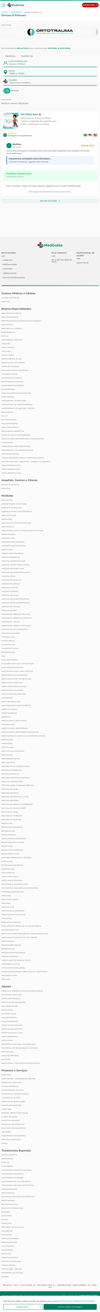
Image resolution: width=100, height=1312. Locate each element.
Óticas (4, 1143)
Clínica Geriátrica (9, 1086)
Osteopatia (6, 1216)
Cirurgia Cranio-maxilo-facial (15, 565)
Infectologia (7, 747)
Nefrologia (6, 823)
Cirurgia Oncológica (11, 580)
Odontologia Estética (12, 1029)
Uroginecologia (9, 975)
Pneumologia (7, 907)
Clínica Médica (8, 641)
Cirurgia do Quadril (11, 633)
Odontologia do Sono (12, 1033)
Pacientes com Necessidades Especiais (19, 1048)
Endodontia (7, 1010)
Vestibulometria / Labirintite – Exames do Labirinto (26, 461)
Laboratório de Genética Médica (17, 404)
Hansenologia (8, 724)
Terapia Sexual (8, 1265)
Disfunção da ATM (9, 1006)
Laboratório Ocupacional (14, 401)
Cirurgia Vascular (10, 595)
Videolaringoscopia (11, 473)
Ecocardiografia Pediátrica (14, 370)
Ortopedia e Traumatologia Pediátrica (20, 888)
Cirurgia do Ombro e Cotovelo (16, 625)
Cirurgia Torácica (9, 591)
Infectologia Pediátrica (12, 751)
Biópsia (4, 336)
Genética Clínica (9, 709)
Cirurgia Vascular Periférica (15, 599)
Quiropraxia (7, 1250)
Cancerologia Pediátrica (13, 546)
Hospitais (5, 301)
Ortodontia (7, 1040)
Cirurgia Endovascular (12, 568)
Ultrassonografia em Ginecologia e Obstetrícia (24, 971)
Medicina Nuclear (9, 789)
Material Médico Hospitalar (14, 1113)
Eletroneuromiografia (12, 385)
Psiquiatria (6, 918)
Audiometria (7, 324)
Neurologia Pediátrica (12, 850)
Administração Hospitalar (14, 504)
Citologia (5, 351)
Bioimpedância (8, 332)
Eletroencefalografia (12, 667)
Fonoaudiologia (9, 1189)
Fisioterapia (7, 1166)
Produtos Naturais (10, 1120)
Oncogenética (8, 873)
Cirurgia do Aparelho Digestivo (16, 618)
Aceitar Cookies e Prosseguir (70, 1307)
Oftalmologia (8, 869)
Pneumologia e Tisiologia (13, 914)
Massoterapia (8, 1200)
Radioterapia (7, 941)
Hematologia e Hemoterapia (14, 728)
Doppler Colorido (10, 366)
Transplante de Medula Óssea (15, 960)
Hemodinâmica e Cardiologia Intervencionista (23, 736)
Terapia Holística (9, 1257)
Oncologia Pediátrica (11, 880)
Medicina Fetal (8, 762)
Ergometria (7, 698)
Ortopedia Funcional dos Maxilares (18, 1044)
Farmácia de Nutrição (11, 1105)
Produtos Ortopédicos (12, 1124)
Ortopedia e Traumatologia (14, 884)
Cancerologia (8, 538)
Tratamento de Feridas (12, 1273)
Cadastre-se (82, 263)
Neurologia (7, 846)
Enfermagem (7, 1158)
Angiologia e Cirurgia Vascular (16, 523)
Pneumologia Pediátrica (12, 911)
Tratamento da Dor (10, 964)
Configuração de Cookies (88, 1295)
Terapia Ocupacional (11, 1261)
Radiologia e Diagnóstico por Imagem (19, 937)
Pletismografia (8, 420)
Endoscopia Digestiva (11, 682)
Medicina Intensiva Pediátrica (15, 778)
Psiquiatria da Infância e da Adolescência (21, 926)
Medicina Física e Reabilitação (15, 766)
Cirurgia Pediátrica (10, 584)
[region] (50, 1304)
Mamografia (7, 412)
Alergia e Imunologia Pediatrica (16, 511)
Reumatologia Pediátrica (13, 952)
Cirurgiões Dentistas (11, 995)
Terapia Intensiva (9, 956)
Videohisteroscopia (11, 465)
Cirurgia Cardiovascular (13, 561)
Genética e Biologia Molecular (16, 393)
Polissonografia (9, 423)
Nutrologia (6, 861)
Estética (5, 1162)
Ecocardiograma (9, 374)
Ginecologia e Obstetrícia (13, 721)
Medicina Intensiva (10, 774)
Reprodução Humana (11, 945)
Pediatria (5, 903)
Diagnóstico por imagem (13, 363)
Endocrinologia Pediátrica (14, 675)
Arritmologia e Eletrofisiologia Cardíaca (21, 321)
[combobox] (19, 73)
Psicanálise (7, 1231)
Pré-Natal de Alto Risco (12, 1227)
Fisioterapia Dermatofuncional (16, 1170)
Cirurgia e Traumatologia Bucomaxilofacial (22, 991)
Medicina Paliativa (9, 793)
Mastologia (6, 755)
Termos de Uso (10, 273)
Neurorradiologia (10, 854)
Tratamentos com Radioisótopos (17, 450)
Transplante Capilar (11, 1269)
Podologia (6, 1223)
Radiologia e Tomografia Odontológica (20, 1063)
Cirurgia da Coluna (10, 606)
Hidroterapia (7, 1193)
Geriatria (5, 717)
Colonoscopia (8, 644)
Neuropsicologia (9, 1204)
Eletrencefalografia (11, 378)
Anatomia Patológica (11, 313)
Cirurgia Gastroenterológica (15, 572)
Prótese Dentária (10, 1055)
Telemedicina (27, 56)
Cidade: (11, 71)
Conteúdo (7, 269)
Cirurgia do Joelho (10, 622)
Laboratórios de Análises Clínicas (18, 408)
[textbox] (19, 73)
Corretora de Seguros (12, 1090)
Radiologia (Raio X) (10, 427)
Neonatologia (8, 831)
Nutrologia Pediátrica (12, 865)
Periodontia (7, 1052)
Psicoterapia (7, 1246)
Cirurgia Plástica (9, 587)
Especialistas (16, 12)
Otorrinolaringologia (12, 892)
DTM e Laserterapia (10, 998)
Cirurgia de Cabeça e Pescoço (15, 614)
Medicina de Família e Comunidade (17, 804)
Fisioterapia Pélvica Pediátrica (16, 1181)
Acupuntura (7, 500)
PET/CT (4, 416)
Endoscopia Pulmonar (12, 690)
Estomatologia (8, 1014)
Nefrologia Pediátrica (12, 827)
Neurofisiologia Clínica (12, 842)
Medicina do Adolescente (13, 808)
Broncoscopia (8, 534)
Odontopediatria (9, 1036)
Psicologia (6, 1235)
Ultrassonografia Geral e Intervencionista (22, 458)
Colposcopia (7, 355)
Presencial (10, 56)
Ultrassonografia (10, 454)
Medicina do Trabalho (11, 816)
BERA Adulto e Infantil (12, 328)
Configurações (22, 1307)
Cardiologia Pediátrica (12, 553)
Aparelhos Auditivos (11, 1082)
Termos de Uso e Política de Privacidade (77, 1301)
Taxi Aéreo (6, 1132)
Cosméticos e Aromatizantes (15, 1094)
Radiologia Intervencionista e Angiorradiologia (24, 933)
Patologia (6, 895)
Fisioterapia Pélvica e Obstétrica (17, 1185)
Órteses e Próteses (43, 120)
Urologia (5, 979)
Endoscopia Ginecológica (13, 686)
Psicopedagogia (9, 1242)
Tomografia (7, 442)
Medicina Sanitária (10, 800)
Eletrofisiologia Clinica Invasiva (17, 671)
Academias (6, 1075)
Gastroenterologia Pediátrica (16, 705)
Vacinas (5, 1276)
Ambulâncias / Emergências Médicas (18, 1078)
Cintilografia (7, 347)
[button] (3, 5)
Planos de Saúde (9, 1117)
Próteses (6, 1059)
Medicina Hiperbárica (11, 770)
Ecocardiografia (9, 660)
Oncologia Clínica (10, 876)
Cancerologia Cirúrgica (12, 542)
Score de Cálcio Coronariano (15, 435)
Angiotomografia (9, 317)
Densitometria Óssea (11, 359)
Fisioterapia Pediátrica (12, 1174)
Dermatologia (8, 652)
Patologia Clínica (9, 899)
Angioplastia (7, 527)
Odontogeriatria (9, 1021)
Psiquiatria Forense (11, 922)
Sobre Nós (8, 260)
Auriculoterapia (9, 1155)
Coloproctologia (10, 648)
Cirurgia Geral (8, 576)
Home (4, 12)
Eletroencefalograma (12, 382)
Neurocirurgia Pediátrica (13, 838)
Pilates (4, 1219)
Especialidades (10, 264)
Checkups (6, 343)
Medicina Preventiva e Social (15, 797)
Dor (3, 656)
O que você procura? (18, 61)
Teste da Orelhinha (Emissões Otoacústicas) (22, 439)
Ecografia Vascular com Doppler (17, 663)
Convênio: (13, 80)
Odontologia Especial (12, 1025)
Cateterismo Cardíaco (12, 340)
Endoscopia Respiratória (13, 694)
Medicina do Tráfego (11, 819)
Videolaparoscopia (10, 469)
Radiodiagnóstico (10, 930)
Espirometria (7, 389)
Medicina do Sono (9, 812)
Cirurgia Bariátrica (10, 557)
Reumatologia (8, 949)
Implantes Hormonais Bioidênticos (18, 1197)
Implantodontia (9, 1017)
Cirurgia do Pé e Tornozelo (14, 629)
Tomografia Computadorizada (15, 446)
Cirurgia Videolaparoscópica (15, 603)
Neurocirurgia (8, 835)
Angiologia (6, 519)
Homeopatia (6, 743)
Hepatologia (7, 740)
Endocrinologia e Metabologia (16, 679)
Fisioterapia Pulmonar (12, 1178)
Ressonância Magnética (12, 431)
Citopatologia (8, 637)
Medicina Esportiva (10, 759)
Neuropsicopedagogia (12, 1208)
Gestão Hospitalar (10, 298)
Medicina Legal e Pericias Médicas (17, 785)
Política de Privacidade (14, 277)
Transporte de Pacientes (13, 1136)
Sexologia (6, 1254)
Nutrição (5, 1212)
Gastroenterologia (11, 701)
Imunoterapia (7, 397)
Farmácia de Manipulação (13, 1101)
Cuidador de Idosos (10, 1098)
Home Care (6, 1109)
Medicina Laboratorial (12, 781)
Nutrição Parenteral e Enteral (16, 857)
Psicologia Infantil (10, 1238)
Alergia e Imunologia (11, 508)
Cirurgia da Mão (9, 610)
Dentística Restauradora (13, 1002)
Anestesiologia (8, 515)
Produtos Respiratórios (13, 1128)
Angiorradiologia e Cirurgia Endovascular (22, 530)
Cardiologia (7, 549)
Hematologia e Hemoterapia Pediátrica (19, 732)
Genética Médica (9, 713)
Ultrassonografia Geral (13, 968)
